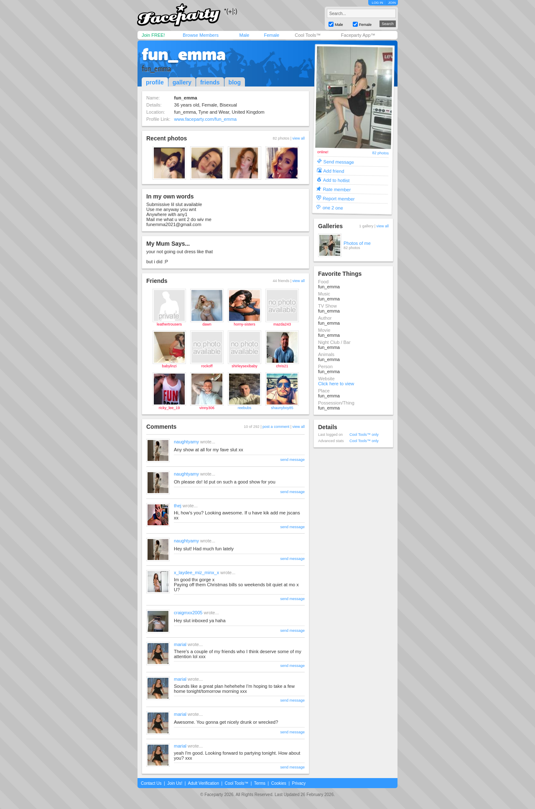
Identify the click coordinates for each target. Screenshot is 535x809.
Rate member (337, 189)
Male (244, 35)
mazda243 (282, 324)
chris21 (282, 366)
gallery (182, 82)
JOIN (392, 3)
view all (298, 138)
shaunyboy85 (282, 408)
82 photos (380, 153)
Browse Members (201, 35)
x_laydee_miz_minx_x (196, 572)
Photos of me (357, 243)
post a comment (275, 427)
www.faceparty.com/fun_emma (205, 119)
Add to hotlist (336, 180)
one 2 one (333, 207)
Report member (339, 198)
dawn (206, 324)
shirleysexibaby (244, 366)
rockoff (207, 366)
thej (177, 505)
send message (292, 460)
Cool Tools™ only (364, 434)
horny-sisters (244, 324)
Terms (259, 783)
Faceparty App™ (358, 35)
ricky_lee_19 (169, 408)
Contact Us (151, 783)
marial (180, 644)
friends (210, 82)
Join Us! (174, 783)
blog (235, 82)
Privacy (299, 783)
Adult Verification (203, 783)
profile (155, 82)
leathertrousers (169, 324)
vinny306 (206, 408)
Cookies (278, 783)
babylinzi (169, 366)
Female (271, 35)
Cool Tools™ (308, 35)
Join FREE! (153, 35)
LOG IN (377, 3)
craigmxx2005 (188, 612)
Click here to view (336, 383)
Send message (339, 161)
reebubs (245, 408)
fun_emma (184, 54)
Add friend (333, 170)
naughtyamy (186, 441)
